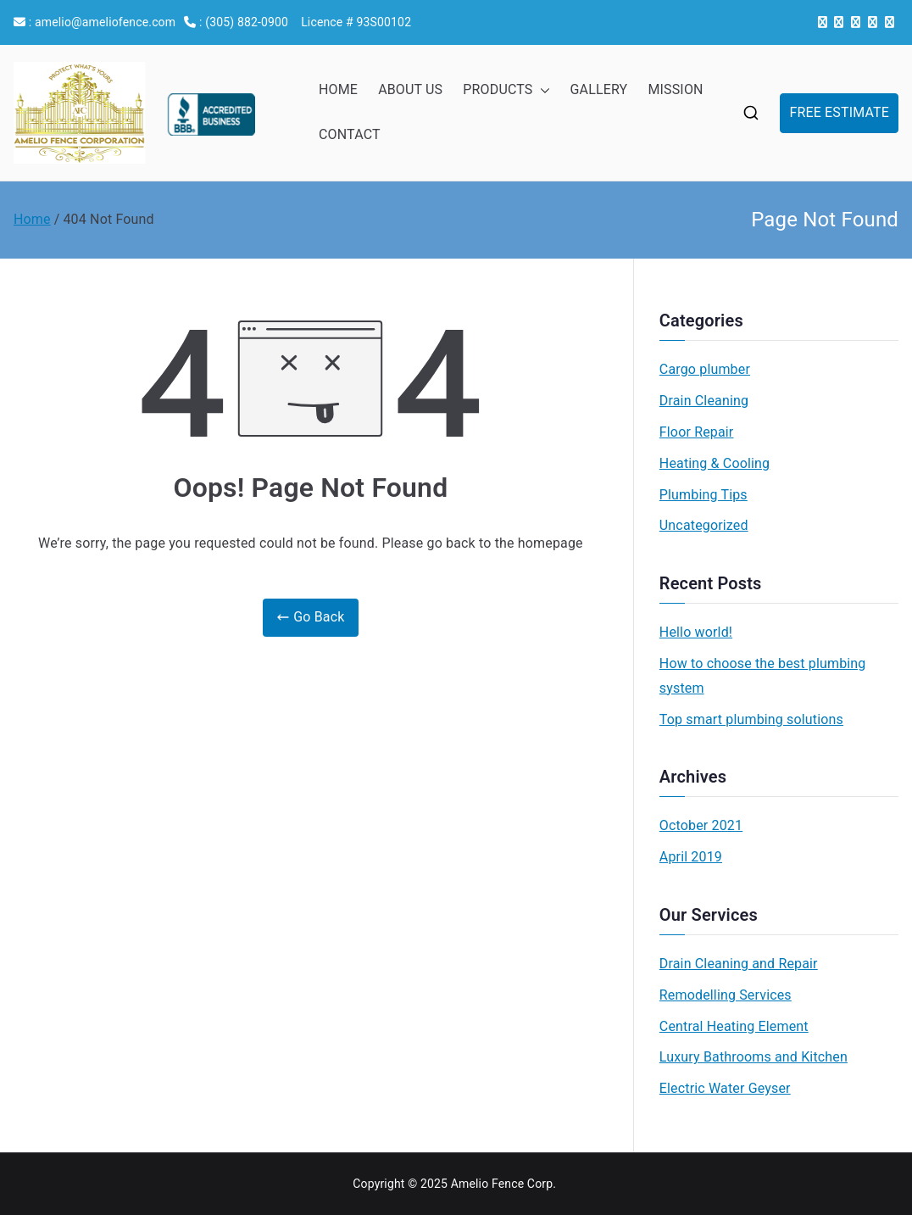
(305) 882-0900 (246, 22)
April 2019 (690, 857)
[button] (541, 90)
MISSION (675, 89)
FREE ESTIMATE (839, 112)
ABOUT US (410, 89)
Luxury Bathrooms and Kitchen (753, 1057)
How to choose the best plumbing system (762, 675)
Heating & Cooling (714, 463)
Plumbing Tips (703, 495)
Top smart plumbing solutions (751, 719)
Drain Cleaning (703, 401)
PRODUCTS (506, 90)
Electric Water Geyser (725, 1088)
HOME (338, 89)
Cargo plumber (704, 369)
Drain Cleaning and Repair (738, 964)
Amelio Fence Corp (502, 1183)
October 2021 (700, 825)
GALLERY (599, 89)
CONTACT (350, 134)
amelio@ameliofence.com (105, 22)
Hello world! (695, 632)
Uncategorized (703, 525)
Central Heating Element (734, 1026)
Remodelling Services (725, 995)
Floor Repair (696, 432)
